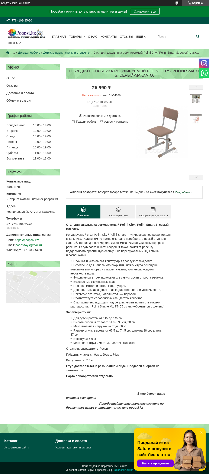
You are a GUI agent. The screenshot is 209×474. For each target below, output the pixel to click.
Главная (59, 36)
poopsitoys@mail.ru (29, 245)
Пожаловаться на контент (128, 469)
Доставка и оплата (20, 93)
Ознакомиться (145, 11)
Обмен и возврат (19, 100)
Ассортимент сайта (16, 447)
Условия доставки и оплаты (73, 447)
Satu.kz (122, 466)
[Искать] (198, 36)
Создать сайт (9, 2)
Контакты (109, 36)
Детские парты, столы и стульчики (66, 52)
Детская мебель (29, 52)
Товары (75, 36)
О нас (92, 36)
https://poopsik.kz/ (27, 240)
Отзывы (126, 36)
